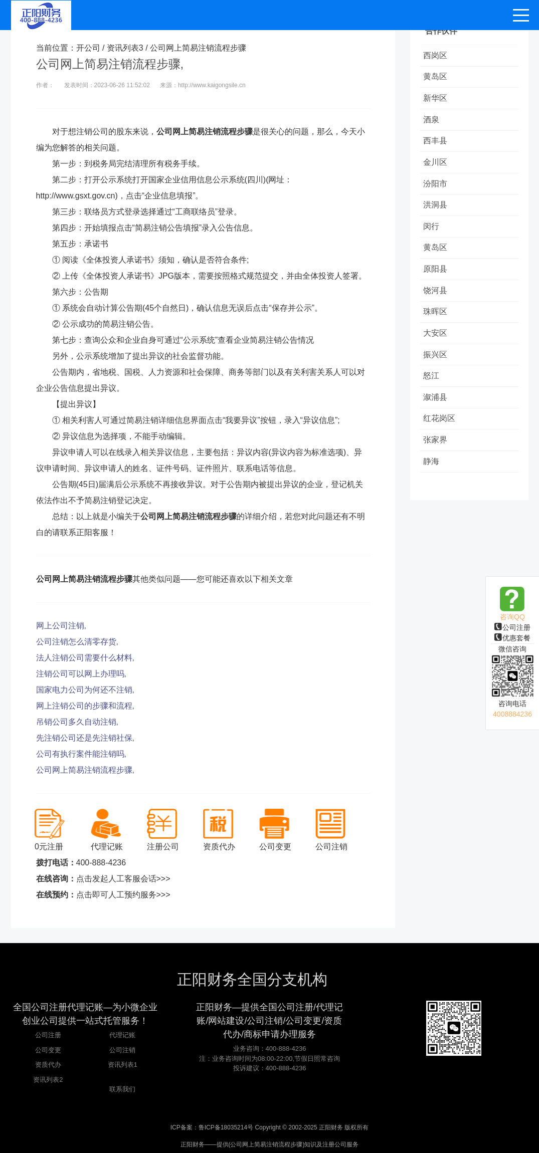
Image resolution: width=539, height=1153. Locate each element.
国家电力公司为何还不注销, (85, 689)
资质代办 (48, 1064)
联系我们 (122, 1089)
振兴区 (437, 371)
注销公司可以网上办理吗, (81, 673)
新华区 (437, 101)
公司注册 (512, 627)
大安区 (437, 349)
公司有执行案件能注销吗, (81, 754)
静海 (433, 484)
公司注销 (122, 1050)
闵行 (433, 236)
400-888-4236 (101, 862)
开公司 (88, 48)
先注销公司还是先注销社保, (85, 738)
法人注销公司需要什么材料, (85, 657)
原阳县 (437, 281)
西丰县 (437, 146)
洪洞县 (437, 213)
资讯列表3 (125, 48)
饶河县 (437, 304)
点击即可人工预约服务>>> (123, 894)
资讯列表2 (48, 1079)
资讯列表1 (122, 1064)
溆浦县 (437, 416)
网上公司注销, (61, 625)
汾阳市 (437, 191)
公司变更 (48, 1050)
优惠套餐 (512, 638)
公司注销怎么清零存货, (77, 641)
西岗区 (437, 56)
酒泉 (433, 123)
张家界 (437, 461)
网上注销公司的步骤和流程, (85, 706)
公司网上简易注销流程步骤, (85, 770)
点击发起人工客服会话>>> (123, 878)
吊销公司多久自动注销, (77, 722)
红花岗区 (441, 439)
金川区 (437, 168)
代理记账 (122, 1035)
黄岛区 (437, 78)
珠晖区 (437, 326)
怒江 (433, 394)
